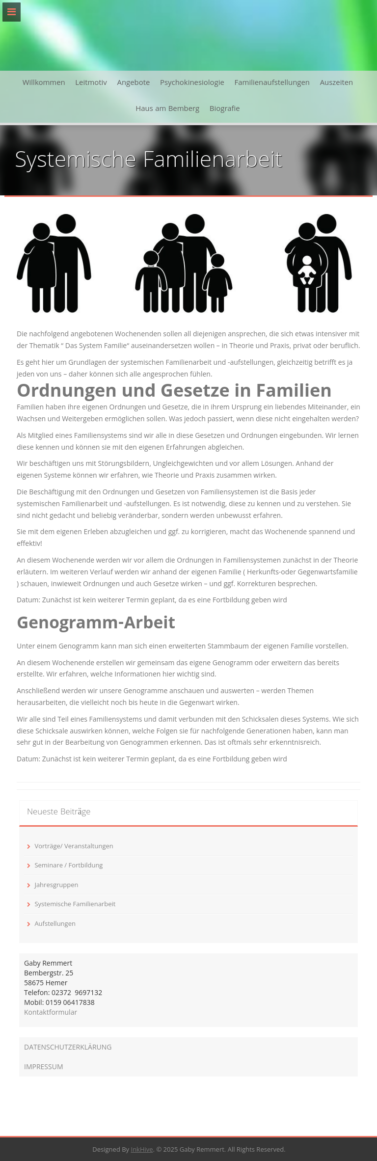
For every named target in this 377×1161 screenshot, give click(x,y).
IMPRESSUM (43, 1066)
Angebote (133, 83)
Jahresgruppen (56, 884)
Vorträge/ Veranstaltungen (73, 845)
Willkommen (44, 83)
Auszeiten (336, 83)
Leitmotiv (91, 83)
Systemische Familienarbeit (74, 903)
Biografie (225, 109)
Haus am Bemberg (167, 109)
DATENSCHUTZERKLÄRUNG (68, 1047)
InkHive (142, 1149)
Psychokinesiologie (192, 83)
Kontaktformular (50, 1012)
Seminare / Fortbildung (68, 865)
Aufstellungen (55, 923)
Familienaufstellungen (272, 83)
